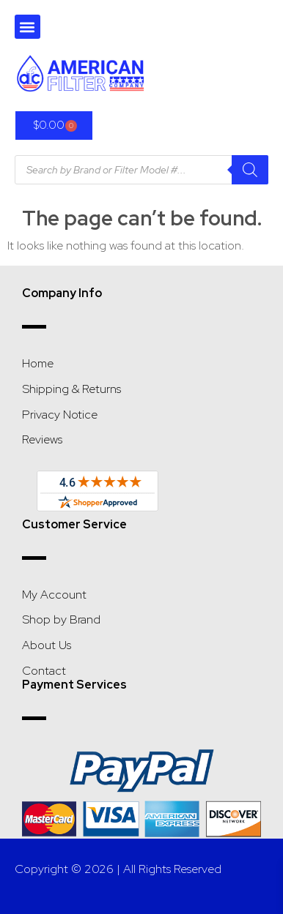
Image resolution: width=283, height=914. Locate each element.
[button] (27, 27)
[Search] (250, 169)
